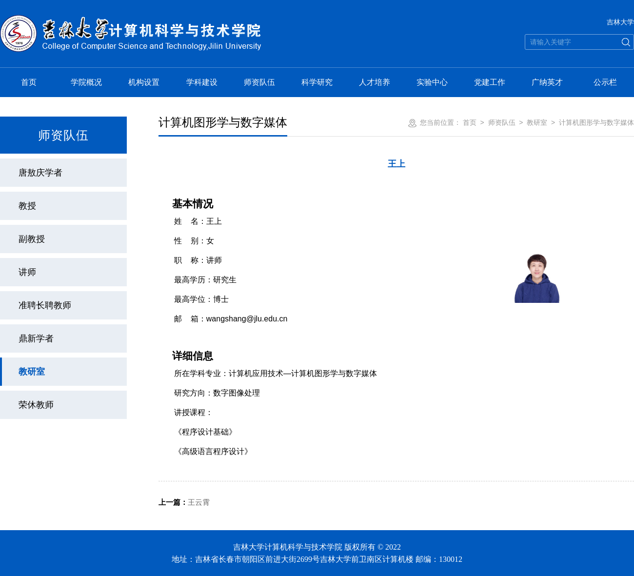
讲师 (27, 272)
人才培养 (374, 82)
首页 (29, 82)
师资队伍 (259, 82)
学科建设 (202, 82)
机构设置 (143, 82)
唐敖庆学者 (40, 173)
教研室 (32, 372)
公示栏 (605, 82)
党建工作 (489, 82)
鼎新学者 (36, 338)
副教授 (32, 239)
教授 (27, 206)
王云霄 (184, 502)
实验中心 (432, 82)
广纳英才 (547, 82)
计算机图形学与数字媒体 (596, 122)
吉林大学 (620, 22)
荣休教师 (36, 405)
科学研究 (317, 82)
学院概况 (86, 82)
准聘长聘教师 (45, 305)
